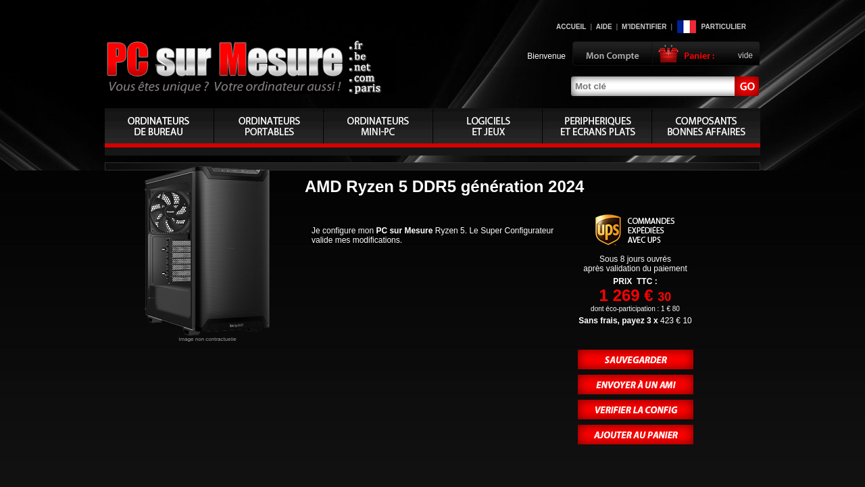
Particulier (723, 26)
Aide (604, 26)
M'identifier (644, 26)
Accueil (571, 26)
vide (745, 55)
